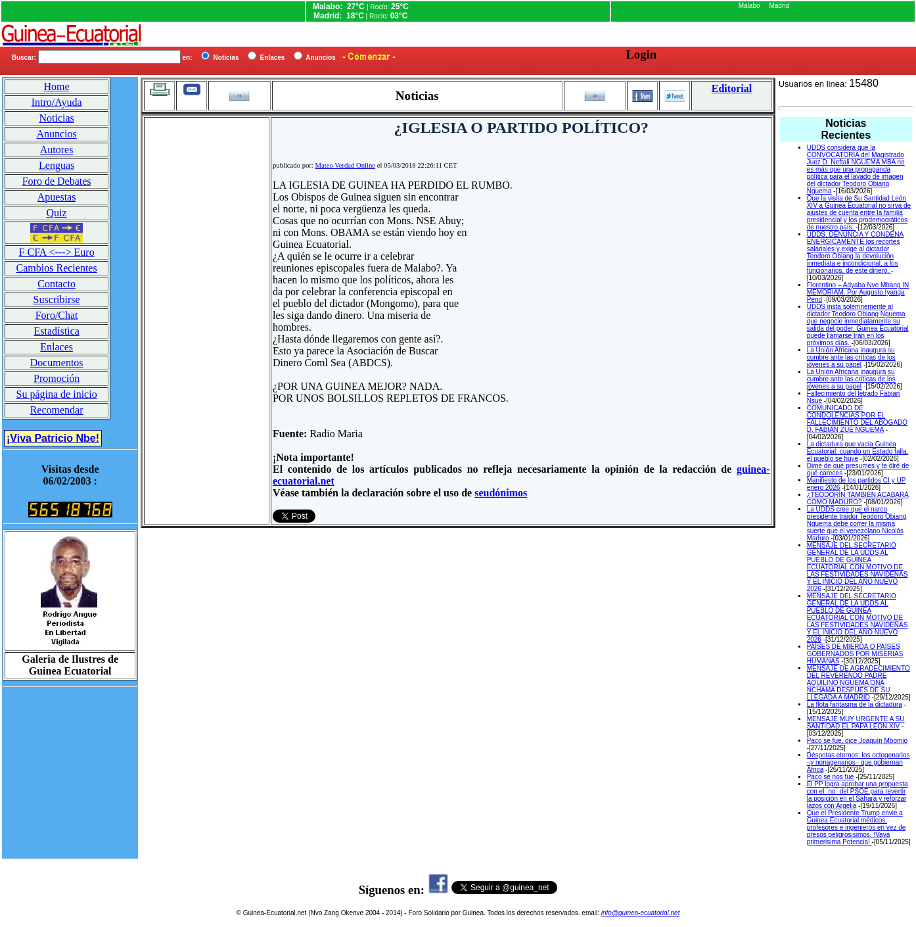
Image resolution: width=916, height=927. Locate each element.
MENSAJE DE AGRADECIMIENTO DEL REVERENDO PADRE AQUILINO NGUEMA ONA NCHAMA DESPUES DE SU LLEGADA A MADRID (858, 683)
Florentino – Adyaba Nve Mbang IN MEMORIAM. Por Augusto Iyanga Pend (858, 292)
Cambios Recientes (56, 267)
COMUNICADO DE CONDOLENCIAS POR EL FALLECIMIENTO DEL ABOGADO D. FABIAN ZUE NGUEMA (857, 418)
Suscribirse (57, 299)
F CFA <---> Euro (57, 252)
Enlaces (56, 346)
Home (57, 86)
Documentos (56, 362)
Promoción (57, 378)
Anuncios (56, 133)
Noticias (56, 118)
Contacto (56, 283)
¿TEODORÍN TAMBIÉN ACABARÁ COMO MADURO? (858, 498)
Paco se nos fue (830, 776)
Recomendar (56, 410)
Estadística (56, 331)
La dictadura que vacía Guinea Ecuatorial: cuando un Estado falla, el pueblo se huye (858, 451)
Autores (57, 149)
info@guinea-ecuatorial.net (640, 912)
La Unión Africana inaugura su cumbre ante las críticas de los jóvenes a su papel (851, 357)
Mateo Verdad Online (345, 165)
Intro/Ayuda (57, 102)
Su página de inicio (56, 394)
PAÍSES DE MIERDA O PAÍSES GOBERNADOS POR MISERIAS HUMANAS (855, 654)
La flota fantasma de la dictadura (854, 704)
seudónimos (500, 492)
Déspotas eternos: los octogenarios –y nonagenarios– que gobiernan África (858, 762)
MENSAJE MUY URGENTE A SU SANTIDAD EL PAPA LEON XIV (856, 722)
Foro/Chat (56, 315)
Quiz (57, 212)
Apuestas (56, 196)
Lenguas (56, 165)
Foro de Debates (56, 181)
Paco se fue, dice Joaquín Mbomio (857, 740)
